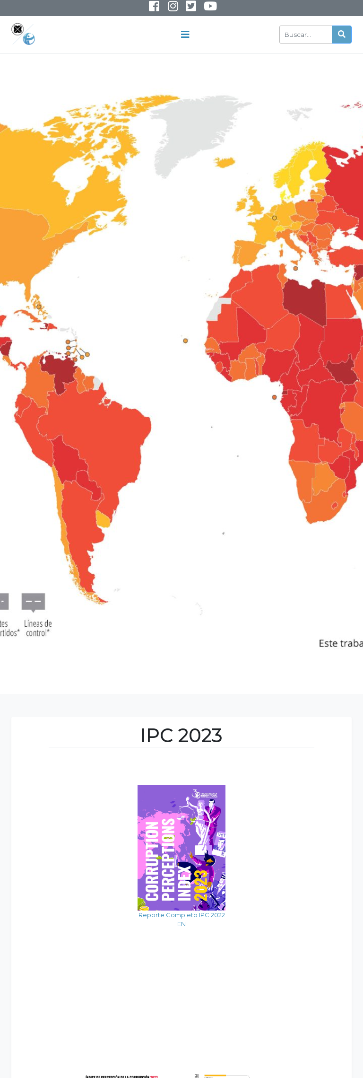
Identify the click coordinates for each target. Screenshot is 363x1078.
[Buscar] (305, 35)
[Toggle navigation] (185, 34)
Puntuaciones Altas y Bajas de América (181, 985)
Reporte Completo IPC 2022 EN (73, 854)
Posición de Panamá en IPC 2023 (73, 973)
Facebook (154, 8)
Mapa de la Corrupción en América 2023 (290, 971)
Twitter (191, 8)
